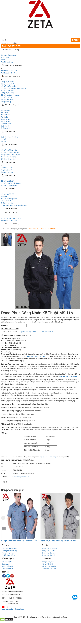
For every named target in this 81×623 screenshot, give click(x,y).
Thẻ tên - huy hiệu (7, 203)
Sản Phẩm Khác (10, 189)
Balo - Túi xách (6, 201)
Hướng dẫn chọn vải (48, 555)
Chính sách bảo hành (49, 568)
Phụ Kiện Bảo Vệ (6, 170)
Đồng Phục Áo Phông (12, 50)
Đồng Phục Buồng (7, 93)
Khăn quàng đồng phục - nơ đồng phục (14, 205)
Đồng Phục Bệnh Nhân (9, 185)
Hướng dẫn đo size (48, 551)
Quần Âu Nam (6, 124)
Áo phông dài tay (7, 172)
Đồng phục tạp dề (7, 102)
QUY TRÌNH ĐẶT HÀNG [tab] (28, 332)
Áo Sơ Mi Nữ (5, 121)
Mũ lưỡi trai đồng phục (9, 199)
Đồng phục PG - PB (7, 194)
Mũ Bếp (3, 139)
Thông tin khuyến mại (9, 551)
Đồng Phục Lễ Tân (7, 82)
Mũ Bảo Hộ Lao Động (8, 157)
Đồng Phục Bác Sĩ (7, 181)
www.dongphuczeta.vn (21, 477)
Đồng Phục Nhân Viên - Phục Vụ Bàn (13, 88)
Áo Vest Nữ (5, 113)
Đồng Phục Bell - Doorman (10, 84)
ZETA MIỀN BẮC (7, 568)
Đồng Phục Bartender (8, 86)
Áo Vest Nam (5, 110)
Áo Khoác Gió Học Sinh (9, 73)
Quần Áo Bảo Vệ (6, 168)
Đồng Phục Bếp (6, 97)
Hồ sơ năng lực (7, 562)
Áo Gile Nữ (4, 117)
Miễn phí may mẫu (48, 562)
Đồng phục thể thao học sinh (11, 218)
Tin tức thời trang (8, 553)
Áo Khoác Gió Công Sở (9, 71)
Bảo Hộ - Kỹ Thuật (7, 99)
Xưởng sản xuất (7, 566)
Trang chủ (5, 229)
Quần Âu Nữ (5, 126)
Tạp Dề (3, 141)
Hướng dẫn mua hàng (49, 548)
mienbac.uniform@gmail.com (13, 609)
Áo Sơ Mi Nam (6, 119)
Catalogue (5, 564)
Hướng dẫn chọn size (49, 553)
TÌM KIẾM (75, 40)
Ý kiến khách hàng (8, 555)
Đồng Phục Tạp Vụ (7, 90)
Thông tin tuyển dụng (9, 548)
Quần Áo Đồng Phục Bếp (9, 137)
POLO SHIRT (5, 57)
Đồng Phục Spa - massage (10, 95)
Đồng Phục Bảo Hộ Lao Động (11, 152)
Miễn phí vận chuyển (49, 566)
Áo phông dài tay (7, 62)
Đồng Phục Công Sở (11, 105)
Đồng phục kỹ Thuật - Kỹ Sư (10, 154)
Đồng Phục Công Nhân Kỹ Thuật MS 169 (19, 541)
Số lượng (4, 325)
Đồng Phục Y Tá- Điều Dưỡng (11, 183)
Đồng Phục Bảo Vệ (11, 162)
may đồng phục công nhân (36, 356)
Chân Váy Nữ (5, 128)
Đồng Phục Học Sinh (12, 213)
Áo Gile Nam (5, 115)
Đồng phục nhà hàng (11, 224)
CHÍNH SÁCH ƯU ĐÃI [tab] (47, 332)
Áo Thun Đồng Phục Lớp (9, 55)
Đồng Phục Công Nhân (9, 150)
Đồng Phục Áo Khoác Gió (13, 65)
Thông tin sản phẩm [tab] (10, 332)
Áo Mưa (4, 196)
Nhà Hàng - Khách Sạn (12, 76)
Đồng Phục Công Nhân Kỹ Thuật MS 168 (58, 541)
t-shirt (3, 60)
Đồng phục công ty (11, 208)
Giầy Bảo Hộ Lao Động (8, 159)
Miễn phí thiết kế (47, 564)
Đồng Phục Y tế (10, 175)
